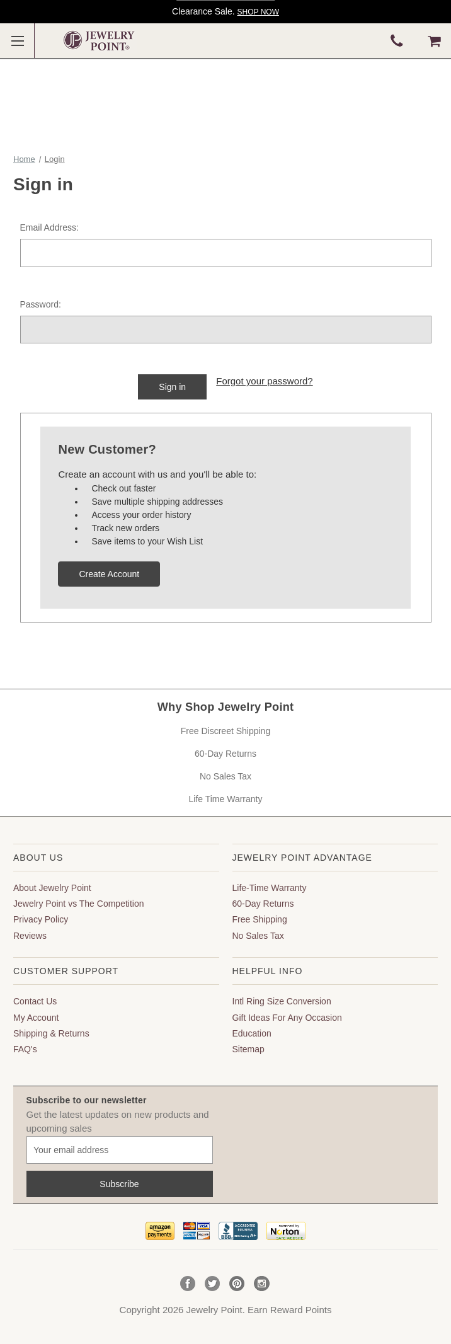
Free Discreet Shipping (225, 731)
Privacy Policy (40, 919)
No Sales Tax (225, 776)
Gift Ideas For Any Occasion (287, 1018)
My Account (36, 1018)
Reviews (30, 936)
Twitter (212, 1284)
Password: (40, 304)
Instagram (262, 1284)
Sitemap (248, 1049)
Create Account (109, 574)
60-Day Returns (225, 754)
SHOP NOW (258, 12)
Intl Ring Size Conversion (281, 1001)
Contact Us (35, 1001)
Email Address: (49, 227)
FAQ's (25, 1049)
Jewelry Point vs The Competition (78, 904)
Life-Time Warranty (269, 888)
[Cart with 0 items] (434, 41)
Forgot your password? (264, 381)
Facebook (188, 1284)
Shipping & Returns (51, 1033)
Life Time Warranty (226, 799)
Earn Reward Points (289, 1309)
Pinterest (237, 1284)
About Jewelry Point (52, 888)
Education (251, 1033)
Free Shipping (259, 919)
